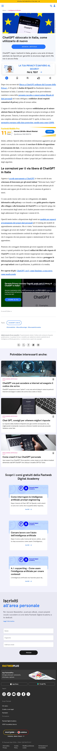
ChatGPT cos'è (14, 323)
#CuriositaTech (11, 327)
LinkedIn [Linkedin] (18, 345)
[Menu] (2, 5)
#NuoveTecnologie (21, 327)
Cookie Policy (16, 747)
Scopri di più (13, 299)
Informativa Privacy (6, 747)
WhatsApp (33, 345)
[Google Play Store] (42, 684)
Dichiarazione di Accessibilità (42, 747)
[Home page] (14, 6)
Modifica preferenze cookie (28, 747)
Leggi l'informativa (8, 621)
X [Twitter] (23, 345)
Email (38, 345)
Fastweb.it (5, 713)
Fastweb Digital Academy (9, 721)
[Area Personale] (54, 6)
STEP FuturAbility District (9, 724)
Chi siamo (5, 706)
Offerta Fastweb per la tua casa (27, 1)
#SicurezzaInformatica (34, 327)
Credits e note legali (8, 709)
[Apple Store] (14, 684)
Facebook (28, 345)
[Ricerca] (51, 5)
